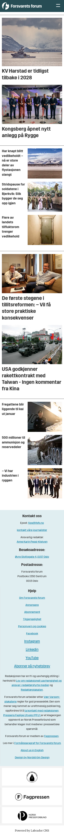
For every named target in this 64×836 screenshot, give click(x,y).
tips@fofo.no (36, 523)
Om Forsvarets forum (32, 597)
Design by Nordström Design (32, 757)
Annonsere (32, 605)
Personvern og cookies (32, 626)
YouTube (32, 658)
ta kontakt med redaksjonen (41, 710)
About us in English (32, 750)
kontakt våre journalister (32, 530)
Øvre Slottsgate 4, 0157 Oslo (32, 556)
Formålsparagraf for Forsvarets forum (37, 743)
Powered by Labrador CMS (32, 830)
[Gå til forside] (22, 5)
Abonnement (32, 612)
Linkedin (32, 650)
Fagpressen (51, 736)
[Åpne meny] (58, 6)
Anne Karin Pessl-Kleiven (32, 541)
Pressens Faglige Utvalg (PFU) (22, 715)
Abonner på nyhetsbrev (32, 666)
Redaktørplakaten (32, 689)
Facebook (32, 633)
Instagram (32, 641)
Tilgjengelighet (32, 619)
